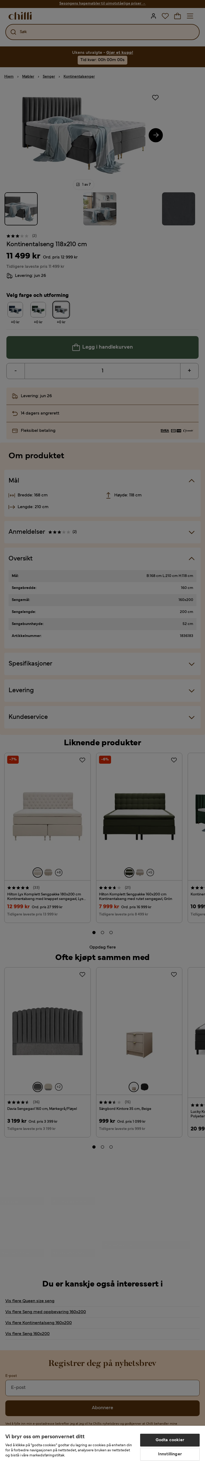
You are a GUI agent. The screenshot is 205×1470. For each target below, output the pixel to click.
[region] (102, 1448)
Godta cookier (170, 1440)
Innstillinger (170, 1454)
